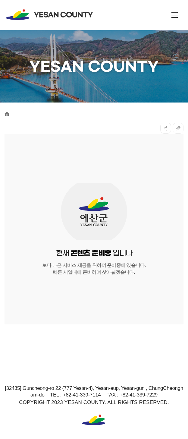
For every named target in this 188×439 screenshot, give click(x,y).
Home (7, 113)
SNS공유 (165, 128)
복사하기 (178, 128)
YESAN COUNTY (49, 14)
